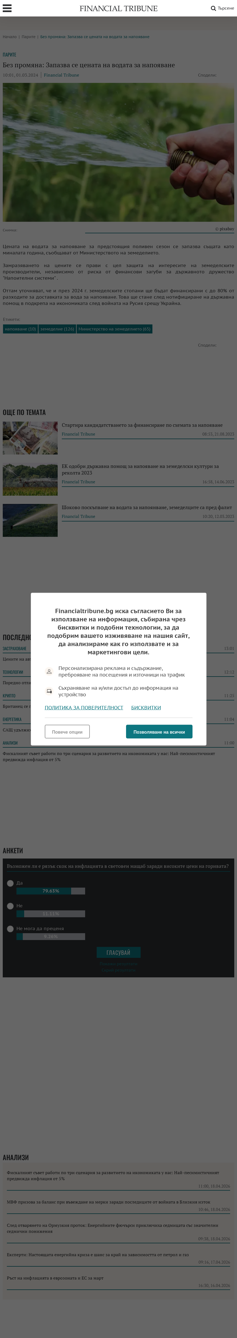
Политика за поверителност (84, 707)
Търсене (221, 8)
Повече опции (67, 732)
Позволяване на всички (159, 732)
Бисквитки (146, 707)
